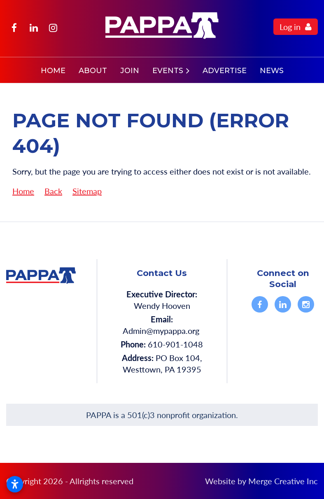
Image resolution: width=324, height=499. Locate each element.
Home (23, 191)
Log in (290, 27)
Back (53, 191)
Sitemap (87, 191)
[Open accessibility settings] (15, 484)
